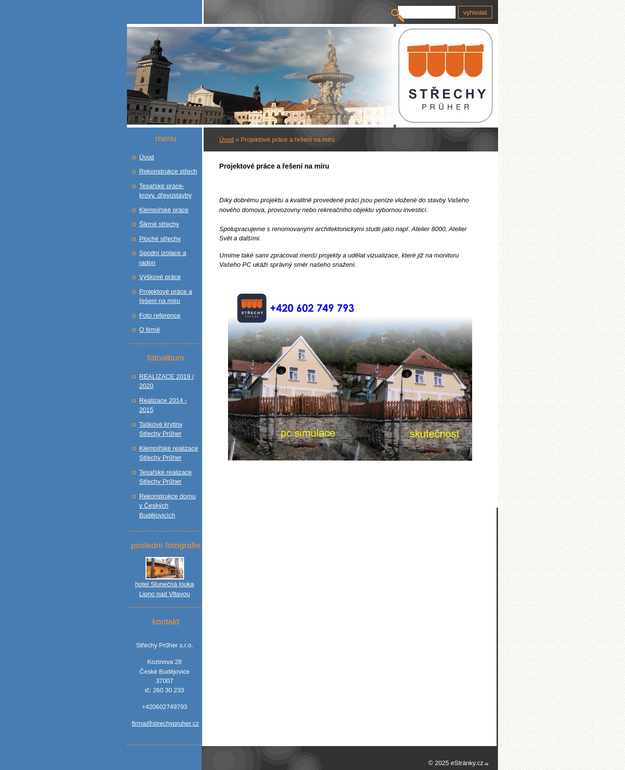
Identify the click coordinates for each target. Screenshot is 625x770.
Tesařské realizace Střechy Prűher (165, 477)
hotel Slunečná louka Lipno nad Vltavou (164, 589)
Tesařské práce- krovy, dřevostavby (165, 190)
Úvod (226, 139)
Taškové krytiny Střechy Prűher (161, 429)
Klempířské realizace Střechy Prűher (168, 453)
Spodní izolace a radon (162, 257)
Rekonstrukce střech (168, 171)
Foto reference (160, 315)
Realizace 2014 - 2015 (163, 405)
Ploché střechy (160, 238)
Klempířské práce (163, 210)
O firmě (149, 329)
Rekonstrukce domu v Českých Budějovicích (167, 505)
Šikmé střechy (159, 224)
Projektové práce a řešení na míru (165, 296)
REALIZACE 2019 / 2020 (166, 381)
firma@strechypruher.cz (164, 723)
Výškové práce (160, 276)
